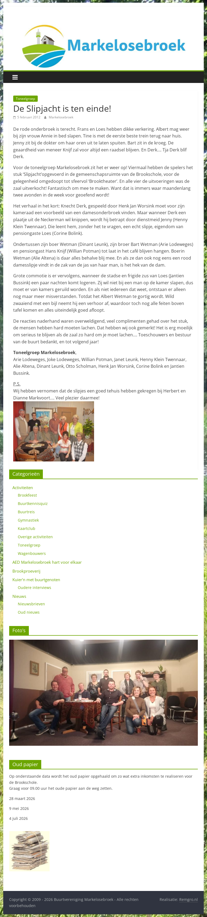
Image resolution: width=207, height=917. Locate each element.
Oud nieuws (29, 612)
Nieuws (19, 596)
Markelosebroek (61, 117)
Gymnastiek (28, 520)
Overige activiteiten (35, 536)
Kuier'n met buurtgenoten (36, 579)
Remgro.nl (188, 899)
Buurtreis (26, 511)
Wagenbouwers (32, 553)
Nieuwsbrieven (31, 603)
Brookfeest (27, 495)
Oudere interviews (34, 587)
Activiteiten (22, 487)
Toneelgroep (25, 98)
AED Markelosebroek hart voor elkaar (47, 562)
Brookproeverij (26, 571)
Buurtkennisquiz (33, 503)
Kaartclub (26, 528)
